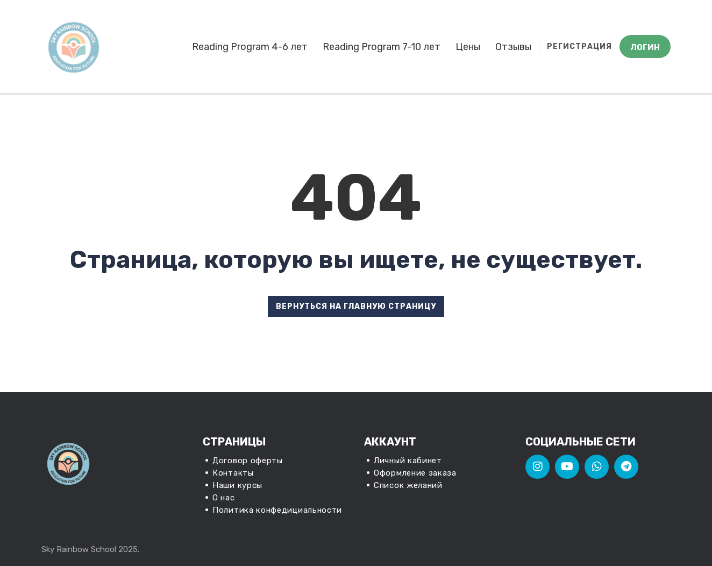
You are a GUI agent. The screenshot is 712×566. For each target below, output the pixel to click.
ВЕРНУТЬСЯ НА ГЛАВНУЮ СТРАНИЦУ (356, 306)
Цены (467, 47)
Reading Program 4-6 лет (250, 47)
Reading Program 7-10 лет (381, 47)
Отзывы (513, 47)
